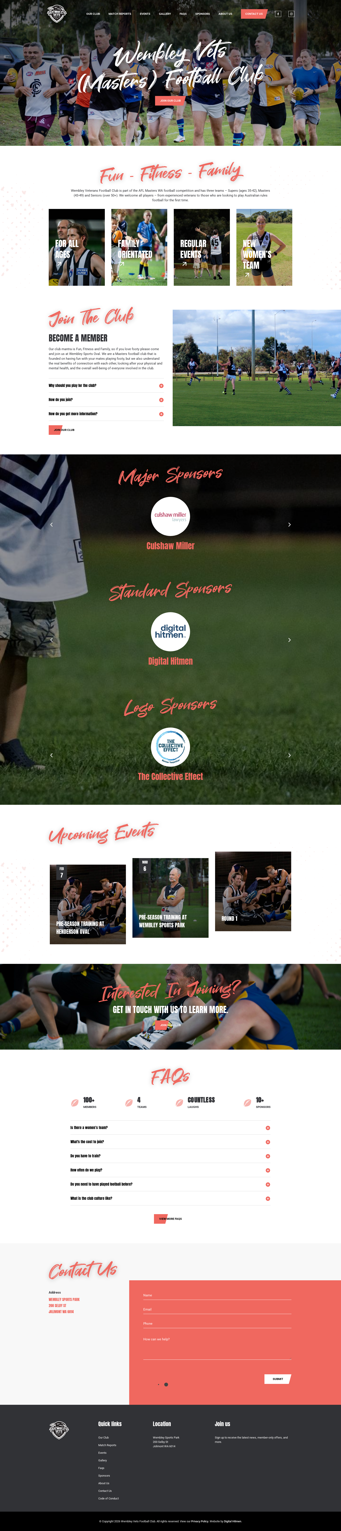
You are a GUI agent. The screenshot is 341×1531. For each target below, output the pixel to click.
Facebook (278, 14)
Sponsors (202, 13)
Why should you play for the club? (72, 385)
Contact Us (254, 13)
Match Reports (120, 13)
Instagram (291, 14)
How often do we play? (86, 1170)
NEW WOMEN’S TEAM (257, 254)
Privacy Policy (199, 1521)
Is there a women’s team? (89, 1127)
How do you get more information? (73, 413)
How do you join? (61, 399)
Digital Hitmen (170, 661)
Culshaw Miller (171, 546)
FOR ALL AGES (67, 248)
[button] (106, 385)
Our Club (93, 13)
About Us (225, 13)
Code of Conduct (108, 1498)
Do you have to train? (85, 1155)
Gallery (165, 13)
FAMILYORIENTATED (135, 248)
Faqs (183, 13)
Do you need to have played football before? (101, 1184)
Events (145, 13)
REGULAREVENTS (193, 248)
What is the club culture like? (91, 1198)
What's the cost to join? (87, 1141)
